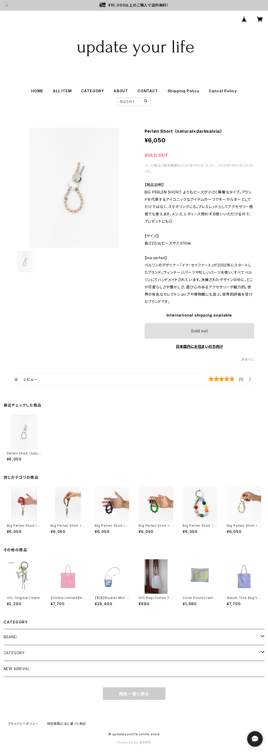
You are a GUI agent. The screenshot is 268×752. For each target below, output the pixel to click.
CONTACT (148, 91)
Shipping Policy (183, 91)
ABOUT (121, 91)
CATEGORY (14, 653)
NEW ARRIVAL (17, 668)
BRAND (10, 637)
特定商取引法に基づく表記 (66, 724)
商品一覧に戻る (134, 693)
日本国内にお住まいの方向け (199, 346)
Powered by (134, 742)
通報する (247, 359)
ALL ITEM (62, 91)
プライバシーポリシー (23, 724)
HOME (37, 91)
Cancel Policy (223, 91)
